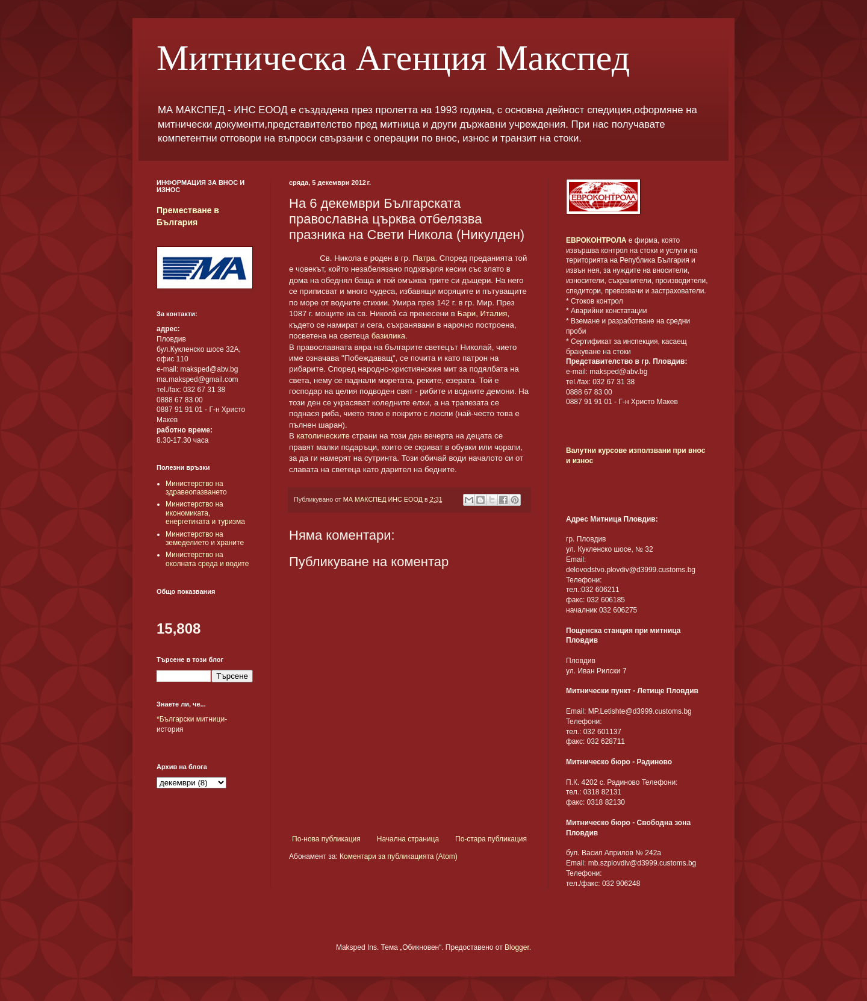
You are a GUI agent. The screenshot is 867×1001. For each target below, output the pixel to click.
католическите (322, 435)
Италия (494, 313)
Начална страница (408, 839)
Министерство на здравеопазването (196, 487)
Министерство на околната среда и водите (207, 558)
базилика (388, 335)
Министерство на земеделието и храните (205, 538)
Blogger (517, 947)
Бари (467, 313)
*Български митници (191, 719)
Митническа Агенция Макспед (393, 58)
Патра (423, 258)
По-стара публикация (491, 839)
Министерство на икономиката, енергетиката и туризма (205, 513)
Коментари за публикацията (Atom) (399, 856)
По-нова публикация (326, 839)
